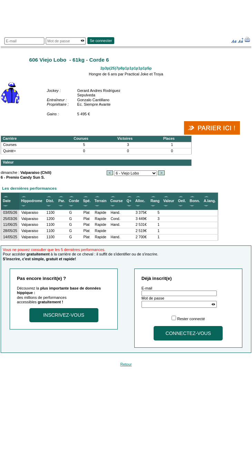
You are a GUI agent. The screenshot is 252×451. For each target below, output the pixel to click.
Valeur (168, 201)
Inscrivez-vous (63, 315)
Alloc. (140, 201)
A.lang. (210, 201)
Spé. (86, 201)
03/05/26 (10, 212)
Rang (155, 201)
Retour (126, 364)
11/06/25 (10, 225)
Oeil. (182, 201)
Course (116, 201)
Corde (74, 201)
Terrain (101, 201)
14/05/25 (10, 237)
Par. (61, 201)
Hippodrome (31, 201)
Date (7, 201)
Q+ (129, 201)
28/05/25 (10, 231)
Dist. (50, 201)
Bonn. (195, 201)
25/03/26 (10, 219)
